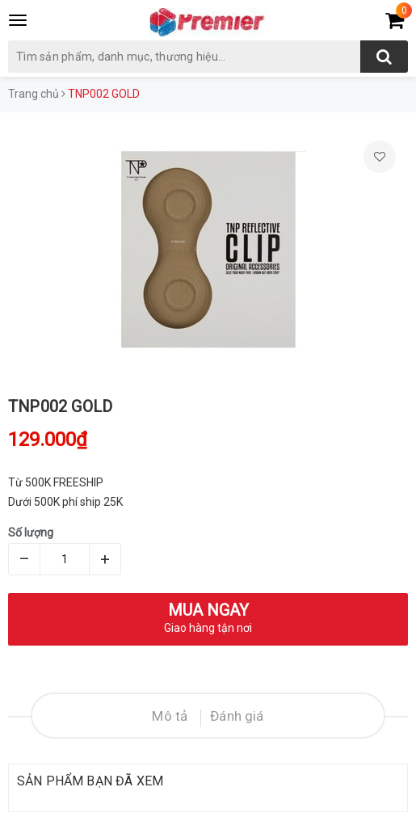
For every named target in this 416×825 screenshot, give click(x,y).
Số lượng (30, 532)
